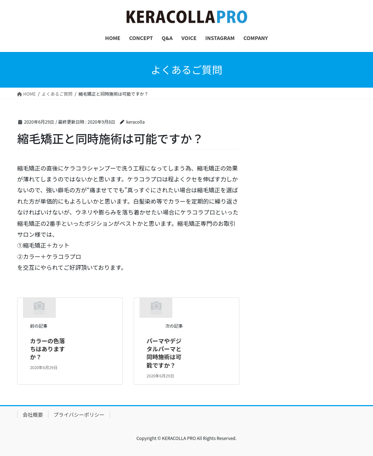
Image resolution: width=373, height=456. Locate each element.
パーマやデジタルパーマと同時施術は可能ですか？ (163, 352)
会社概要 (33, 414)
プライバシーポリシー (79, 414)
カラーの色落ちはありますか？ (47, 348)
